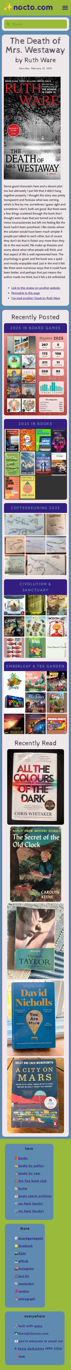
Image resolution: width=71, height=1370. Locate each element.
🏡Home (20, 1188)
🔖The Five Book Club (30, 1181)
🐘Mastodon (24, 1284)
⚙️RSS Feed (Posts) (28, 1203)
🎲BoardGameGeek (28, 1238)
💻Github (21, 1261)
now (22, 1356)
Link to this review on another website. (35, 288)
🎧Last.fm (21, 1276)
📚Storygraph (24, 1299)
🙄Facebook (23, 1246)
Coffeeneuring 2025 (35, 508)
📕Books (21, 1158)
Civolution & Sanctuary (35, 587)
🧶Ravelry (21, 1291)
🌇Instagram (24, 1268)
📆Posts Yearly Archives (32, 1196)
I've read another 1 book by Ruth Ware (35, 298)
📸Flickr (20, 1253)
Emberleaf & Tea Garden (35, 666)
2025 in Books (35, 424)
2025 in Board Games (35, 328)
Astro (38, 1326)
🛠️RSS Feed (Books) (29, 1211)
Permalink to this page (25, 293)
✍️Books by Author (29, 1166)
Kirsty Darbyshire (31, 1349)
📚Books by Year (27, 1173)
